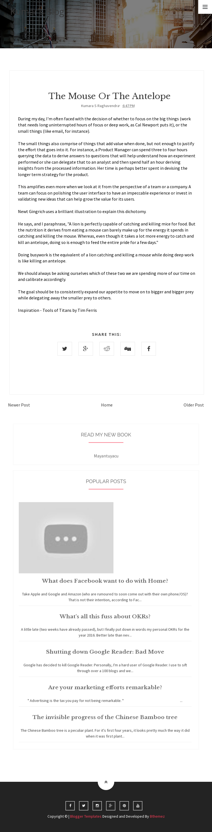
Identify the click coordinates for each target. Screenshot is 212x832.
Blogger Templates (86, 816)
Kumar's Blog (37, 11)
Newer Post (19, 405)
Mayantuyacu (106, 459)
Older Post (194, 405)
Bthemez (157, 816)
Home (107, 405)
